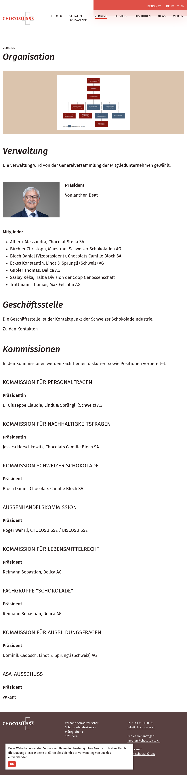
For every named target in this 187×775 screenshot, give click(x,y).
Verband (101, 16)
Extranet (154, 6)
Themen (56, 16)
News (162, 16)
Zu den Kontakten (20, 329)
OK (12, 764)
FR (173, 6)
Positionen (142, 16)
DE (167, 6)
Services (121, 16)
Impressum (134, 749)
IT (177, 6)
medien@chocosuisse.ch (143, 740)
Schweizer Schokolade (78, 18)
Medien (178, 16)
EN (182, 6)
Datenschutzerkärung (141, 753)
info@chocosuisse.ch (141, 727)
